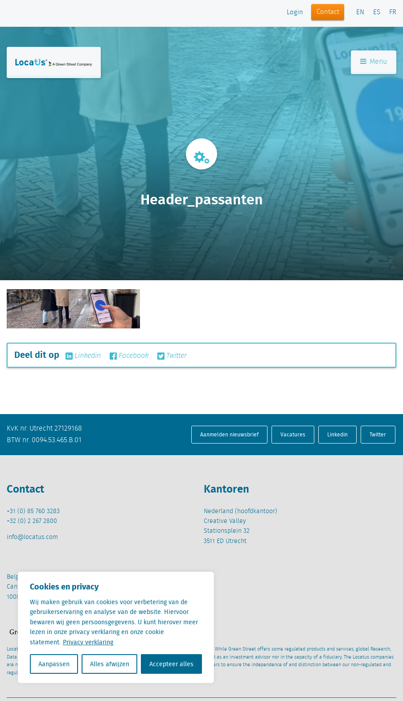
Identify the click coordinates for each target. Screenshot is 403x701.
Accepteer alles (171, 664)
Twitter (172, 356)
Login (295, 12)
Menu (373, 61)
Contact (328, 12)
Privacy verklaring (88, 642)
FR (392, 12)
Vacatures (292, 434)
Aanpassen (54, 664)
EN (360, 12)
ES (376, 12)
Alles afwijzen (109, 664)
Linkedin (83, 356)
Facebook (129, 356)
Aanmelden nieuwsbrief (229, 434)
